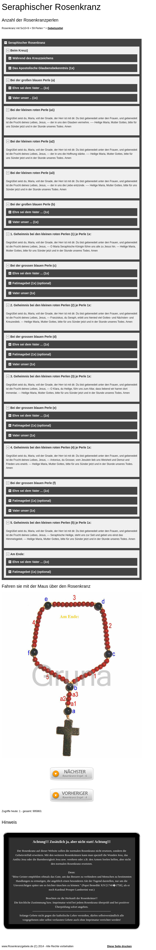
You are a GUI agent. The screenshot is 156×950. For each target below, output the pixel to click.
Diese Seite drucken (119, 946)
